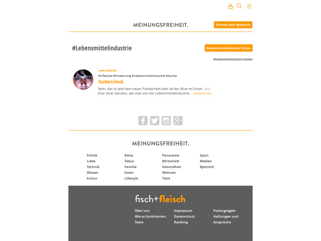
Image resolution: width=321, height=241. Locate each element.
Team (139, 222)
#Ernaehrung (122, 76)
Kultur (92, 178)
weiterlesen (202, 93)
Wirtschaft (170, 161)
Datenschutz (184, 216)
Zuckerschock (110, 81)
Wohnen (169, 172)
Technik (93, 167)
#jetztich (207, 167)
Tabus (129, 161)
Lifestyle (131, 178)
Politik (92, 155)
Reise (128, 155)
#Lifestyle (105, 76)
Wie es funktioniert (150, 216)
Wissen (92, 172)
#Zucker (171, 76)
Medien (206, 161)
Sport (204, 155)
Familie (130, 167)
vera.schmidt (107, 70)
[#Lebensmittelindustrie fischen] (229, 48)
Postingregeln (224, 210)
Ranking (181, 222)
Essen (129, 172)
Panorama (170, 155)
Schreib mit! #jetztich (233, 24)
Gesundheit (171, 167)
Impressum (183, 210)
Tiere (166, 178)
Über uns (142, 210)
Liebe (91, 161)
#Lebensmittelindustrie (149, 76)
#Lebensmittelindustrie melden (233, 59)
